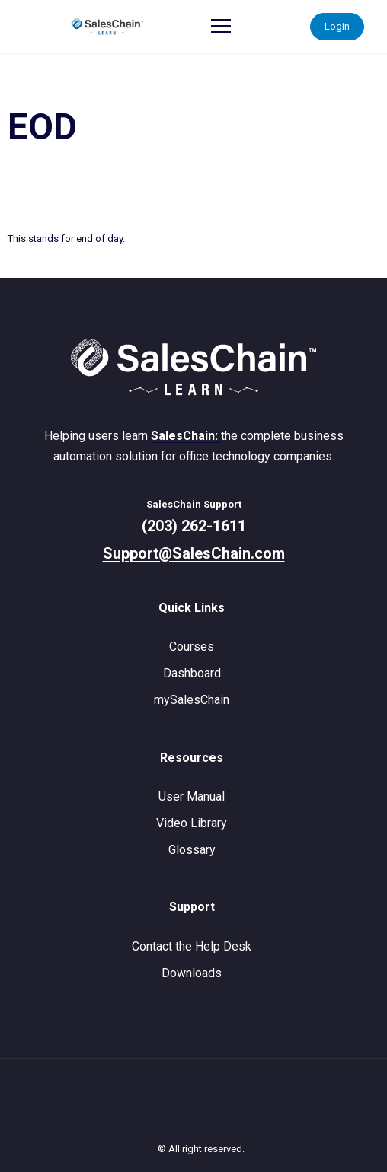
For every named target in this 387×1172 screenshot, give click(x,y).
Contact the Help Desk (191, 946)
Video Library (191, 823)
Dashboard (192, 673)
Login (337, 26)
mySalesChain (191, 700)
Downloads (192, 973)
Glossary (192, 849)
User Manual (191, 796)
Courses (191, 646)
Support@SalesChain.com (194, 553)
